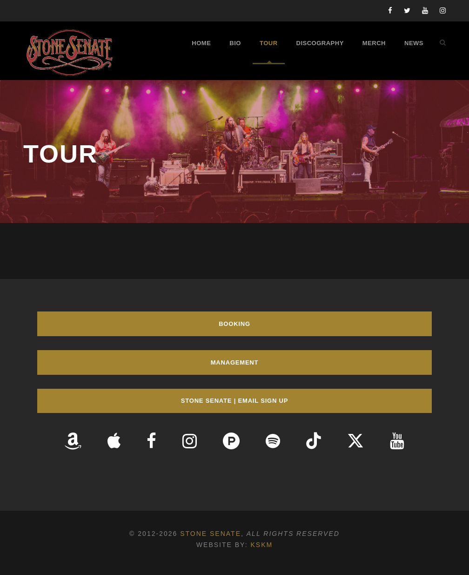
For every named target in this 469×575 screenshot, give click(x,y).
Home (201, 43)
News (413, 43)
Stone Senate (210, 533)
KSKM (261, 544)
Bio (235, 43)
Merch (374, 43)
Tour (269, 43)
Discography (320, 43)
